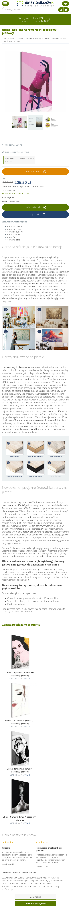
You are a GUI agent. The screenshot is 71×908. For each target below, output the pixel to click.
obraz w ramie (13, 234)
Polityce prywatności (13, 886)
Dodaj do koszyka (35, 207)
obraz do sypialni (15, 231)
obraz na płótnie (14, 226)
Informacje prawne (15, 843)
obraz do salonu (14, 229)
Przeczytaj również (15, 850)
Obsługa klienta (14, 836)
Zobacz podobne (33, 171)
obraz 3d (11, 237)
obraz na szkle (13, 239)
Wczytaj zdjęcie (33, 214)
